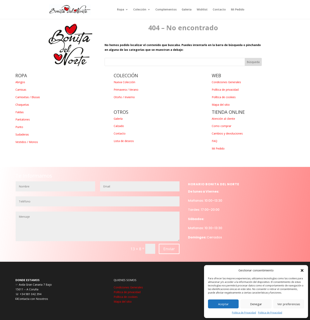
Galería (118, 118)
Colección (139, 9)
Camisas (20, 89)
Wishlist (202, 9)
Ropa (120, 9)
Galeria (187, 9)
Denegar (256, 304)
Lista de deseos (124, 141)
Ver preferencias (288, 304)
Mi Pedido (237, 9)
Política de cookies (224, 97)
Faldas (19, 112)
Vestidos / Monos (26, 142)
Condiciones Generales (226, 82)
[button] (302, 270)
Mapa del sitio (221, 104)
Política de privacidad (225, 89)
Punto (19, 127)
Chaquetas (22, 104)
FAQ (214, 141)
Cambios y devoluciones (227, 133)
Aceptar (223, 304)
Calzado (119, 126)
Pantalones (22, 119)
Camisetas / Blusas (27, 97)
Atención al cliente (223, 118)
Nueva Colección (124, 82)
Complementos (166, 9)
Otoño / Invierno (124, 97)
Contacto (219, 9)
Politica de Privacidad (244, 312)
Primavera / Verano (126, 89)
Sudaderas (22, 134)
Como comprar (221, 126)
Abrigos (20, 82)
